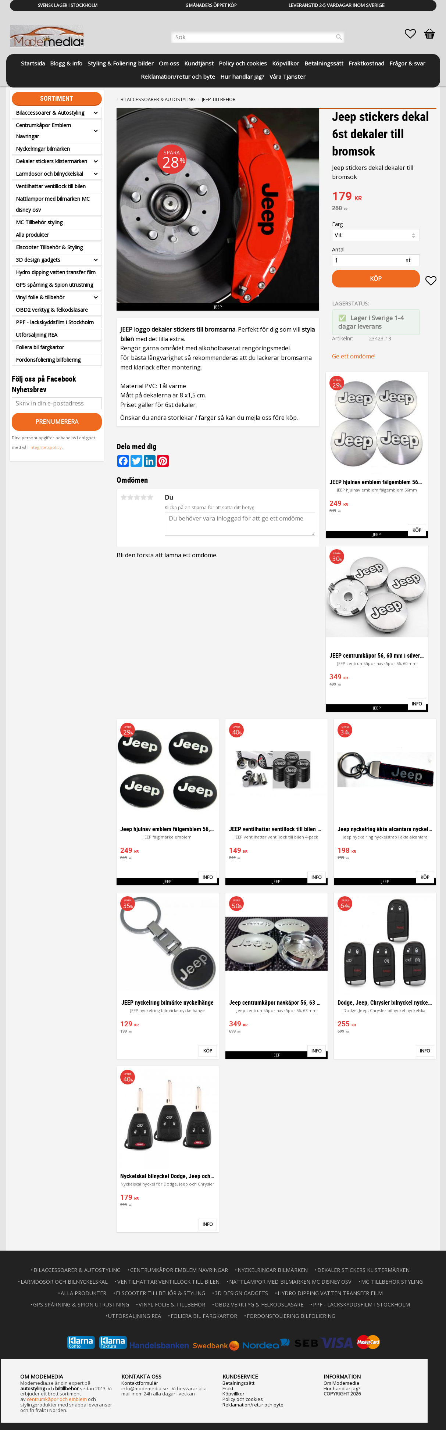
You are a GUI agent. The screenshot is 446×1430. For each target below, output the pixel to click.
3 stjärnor (137, 497)
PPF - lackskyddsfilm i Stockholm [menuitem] (55, 322)
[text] (384, 197)
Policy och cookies (242, 1399)
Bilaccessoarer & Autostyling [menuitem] (50, 112)
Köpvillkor (233, 1393)
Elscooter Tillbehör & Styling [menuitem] (49, 247)
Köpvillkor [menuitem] (285, 63)
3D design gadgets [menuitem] (38, 259)
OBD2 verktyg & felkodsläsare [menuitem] (52, 309)
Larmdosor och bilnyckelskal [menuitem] (49, 173)
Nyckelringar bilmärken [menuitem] (43, 148)
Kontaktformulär (139, 1383)
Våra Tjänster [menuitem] (288, 76)
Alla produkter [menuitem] (32, 234)
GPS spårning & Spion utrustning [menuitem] (54, 284)
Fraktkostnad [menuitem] (366, 63)
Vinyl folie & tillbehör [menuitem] (40, 297)
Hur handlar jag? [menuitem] (242, 76)
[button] (414, 33)
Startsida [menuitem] (33, 63)
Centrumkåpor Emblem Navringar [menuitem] (43, 131)
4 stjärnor (143, 497)
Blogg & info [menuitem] (66, 63)
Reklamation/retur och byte (252, 1404)
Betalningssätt (238, 1383)
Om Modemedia (341, 1383)
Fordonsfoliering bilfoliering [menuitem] (48, 359)
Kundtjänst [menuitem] (199, 63)
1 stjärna (124, 497)
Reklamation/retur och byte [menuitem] (178, 76)
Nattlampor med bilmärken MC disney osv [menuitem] (53, 204)
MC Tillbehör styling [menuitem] (39, 222)
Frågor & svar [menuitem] (407, 63)
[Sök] (339, 37)
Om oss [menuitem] (169, 63)
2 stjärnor (130, 497)
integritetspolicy (45, 447)
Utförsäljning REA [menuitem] (36, 334)
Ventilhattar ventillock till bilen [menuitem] (51, 186)
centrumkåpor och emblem (57, 1399)
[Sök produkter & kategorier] (258, 37)
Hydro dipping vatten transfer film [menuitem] (56, 272)
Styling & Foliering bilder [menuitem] (121, 63)
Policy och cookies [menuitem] (243, 63)
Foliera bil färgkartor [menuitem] (40, 347)
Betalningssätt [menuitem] (323, 63)
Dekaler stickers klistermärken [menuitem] (51, 161)
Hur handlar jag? (342, 1388)
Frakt (227, 1388)
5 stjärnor (150, 497)
